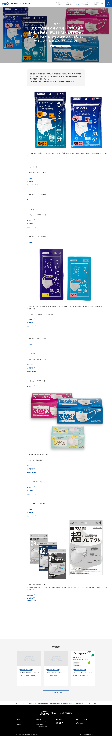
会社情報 (19, 724)
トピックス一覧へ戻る (56, 692)
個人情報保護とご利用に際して (86, 734)
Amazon (30, 178)
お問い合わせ (108, 3)
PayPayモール (31, 185)
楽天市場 (30, 181)
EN (95, 734)
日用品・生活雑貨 (40, 724)
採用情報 (59, 723)
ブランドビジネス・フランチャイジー (44, 726)
